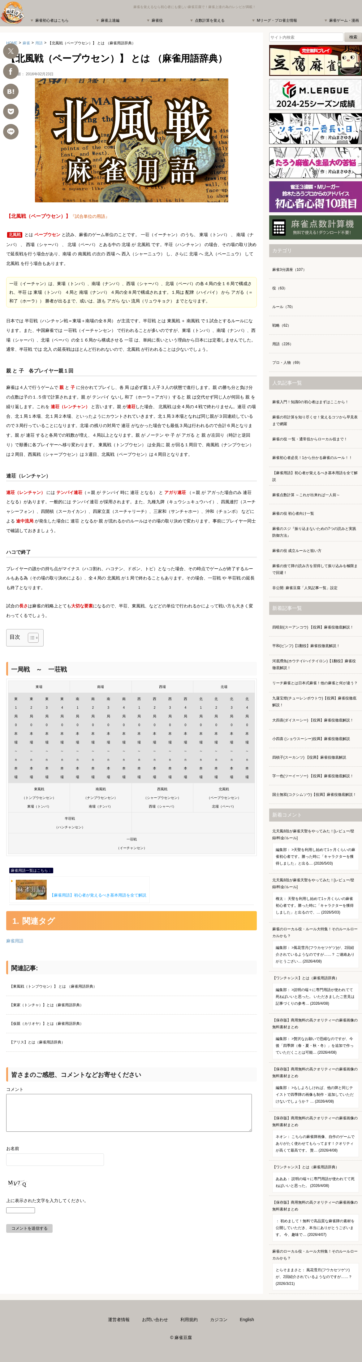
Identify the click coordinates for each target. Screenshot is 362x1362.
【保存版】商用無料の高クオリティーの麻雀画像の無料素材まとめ (315, 1038)
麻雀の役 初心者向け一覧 (293, 513)
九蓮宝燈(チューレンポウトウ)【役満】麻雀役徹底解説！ (314, 701)
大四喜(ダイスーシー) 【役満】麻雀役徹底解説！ (313, 720)
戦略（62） (281, 325)
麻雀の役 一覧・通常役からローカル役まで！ (309, 439)
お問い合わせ (155, 1319)
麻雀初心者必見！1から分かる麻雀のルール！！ (312, 458)
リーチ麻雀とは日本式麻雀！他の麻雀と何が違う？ (315, 683)
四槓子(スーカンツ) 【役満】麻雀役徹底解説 (309, 757)
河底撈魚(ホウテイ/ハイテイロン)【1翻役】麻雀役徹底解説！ (314, 664)
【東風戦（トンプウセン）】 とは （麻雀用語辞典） (53, 986)
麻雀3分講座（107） (289, 269)
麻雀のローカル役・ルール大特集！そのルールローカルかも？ (315, 947)
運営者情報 (119, 1319)
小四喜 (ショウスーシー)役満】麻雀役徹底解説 (311, 739)
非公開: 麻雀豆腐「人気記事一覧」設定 (305, 588)
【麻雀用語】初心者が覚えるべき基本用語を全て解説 (81, 890)
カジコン (218, 1319)
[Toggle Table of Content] (30, 638)
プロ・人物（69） (287, 362)
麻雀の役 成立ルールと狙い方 (296, 551)
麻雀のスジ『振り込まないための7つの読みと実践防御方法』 (314, 532)
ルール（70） (283, 307)
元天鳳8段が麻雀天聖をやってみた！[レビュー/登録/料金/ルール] (315, 849)
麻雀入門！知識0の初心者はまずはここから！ (310, 402)
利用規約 (189, 1319)
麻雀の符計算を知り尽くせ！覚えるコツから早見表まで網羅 (315, 420)
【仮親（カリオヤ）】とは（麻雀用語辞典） (46, 1023)
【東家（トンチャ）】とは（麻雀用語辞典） (46, 1005)
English (247, 1319)
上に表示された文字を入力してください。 (47, 1208)
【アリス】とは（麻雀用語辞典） (37, 1042)
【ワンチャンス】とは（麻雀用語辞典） (315, 993)
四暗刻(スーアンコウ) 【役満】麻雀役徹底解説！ (313, 627)
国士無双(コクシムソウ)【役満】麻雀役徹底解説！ (314, 794)
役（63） (279, 288)
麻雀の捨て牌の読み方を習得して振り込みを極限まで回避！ (315, 569)
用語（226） (282, 344)
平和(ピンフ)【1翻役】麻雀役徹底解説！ (306, 646)
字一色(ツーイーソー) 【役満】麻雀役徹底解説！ (313, 776)
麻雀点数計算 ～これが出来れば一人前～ (306, 495)
